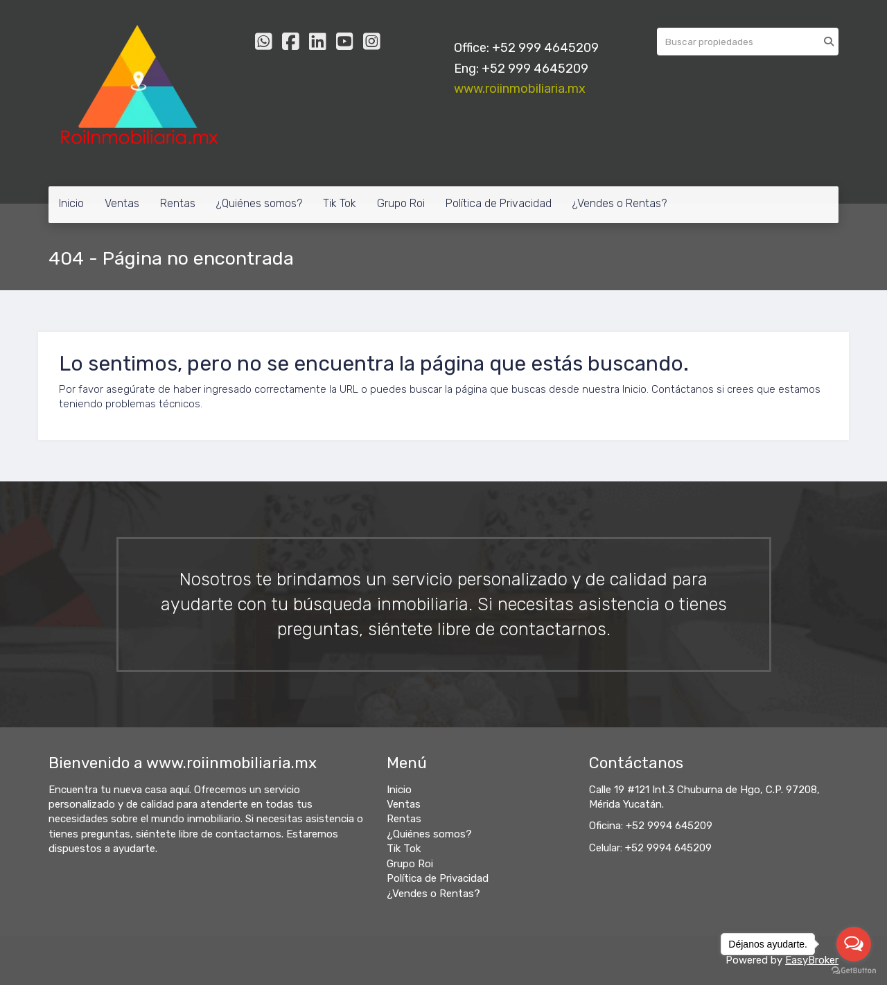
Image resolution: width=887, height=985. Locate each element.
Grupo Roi (401, 203)
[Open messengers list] (853, 944)
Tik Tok (339, 203)
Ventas (122, 203)
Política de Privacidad (499, 203)
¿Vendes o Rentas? (619, 203)
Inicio (71, 203)
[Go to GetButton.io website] (854, 970)
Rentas (177, 203)
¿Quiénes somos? (259, 203)
